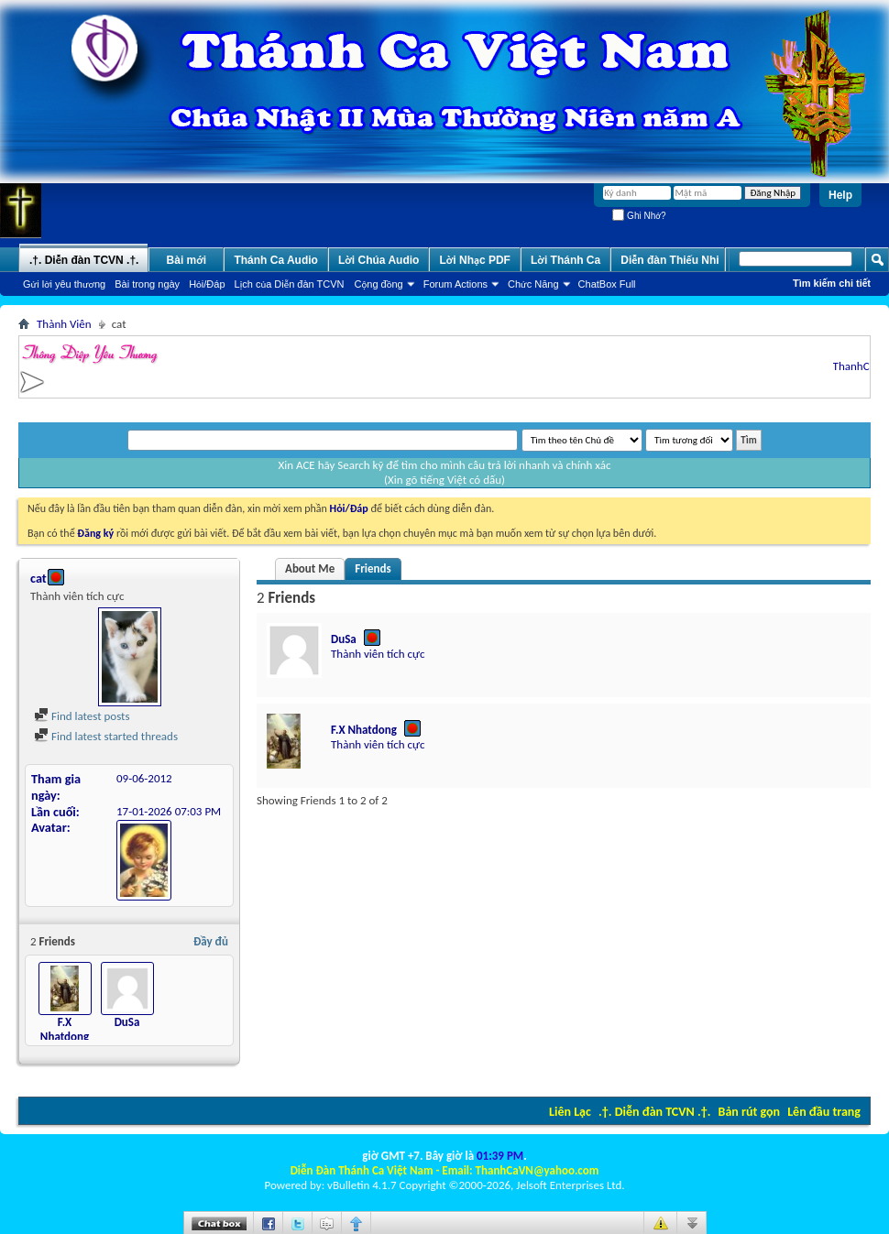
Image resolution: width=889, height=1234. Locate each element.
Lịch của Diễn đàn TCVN (290, 283)
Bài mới (187, 260)
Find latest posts (82, 716)
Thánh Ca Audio (276, 260)
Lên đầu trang (824, 1111)
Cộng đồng (379, 283)
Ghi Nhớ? (638, 216)
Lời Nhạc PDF (474, 260)
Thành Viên (64, 324)
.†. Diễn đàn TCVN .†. (654, 1111)
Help (840, 195)
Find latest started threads (106, 736)
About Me (310, 568)
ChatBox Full (607, 283)
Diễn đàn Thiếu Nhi (669, 260)
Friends (372, 568)
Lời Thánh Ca (565, 260)
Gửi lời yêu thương (64, 283)
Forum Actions (455, 283)
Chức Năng (533, 283)
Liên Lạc (570, 1111)
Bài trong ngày (147, 283)
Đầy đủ (210, 941)
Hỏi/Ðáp (207, 283)
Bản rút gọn (749, 1111)
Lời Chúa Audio (378, 260)
